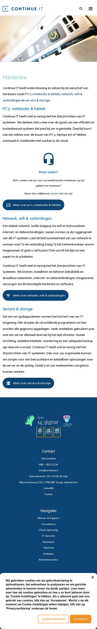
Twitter (48, 494)
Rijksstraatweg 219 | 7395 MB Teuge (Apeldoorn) (48, 482)
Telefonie (48, 547)
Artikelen (48, 553)
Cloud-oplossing (48, 530)
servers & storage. (38, 100)
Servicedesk (48, 458)
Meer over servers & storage (28, 384)
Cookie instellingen (53, 618)
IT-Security (48, 535)
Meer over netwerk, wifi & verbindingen (35, 296)
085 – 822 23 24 (48, 464)
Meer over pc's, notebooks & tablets (33, 206)
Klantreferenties (48, 559)
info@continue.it (48, 470)
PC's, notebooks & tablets (42, 94)
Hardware (48, 541)
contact (54, 193)
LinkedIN (48, 488)
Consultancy (48, 524)
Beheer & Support (48, 518)
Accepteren (80, 618)
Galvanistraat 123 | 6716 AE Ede (48, 476)
